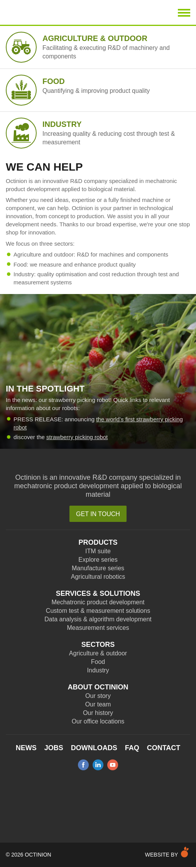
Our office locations (98, 721)
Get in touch (98, 514)
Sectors (98, 644)
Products (97, 542)
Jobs (53, 748)
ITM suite (98, 551)
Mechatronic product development (97, 602)
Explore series (97, 559)
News (26, 748)
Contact (164, 748)
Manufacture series (98, 568)
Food (98, 661)
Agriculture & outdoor (98, 653)
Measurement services (98, 627)
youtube (112, 764)
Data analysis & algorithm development (97, 619)
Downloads (94, 748)
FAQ (132, 748)
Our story (98, 696)
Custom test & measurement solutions (98, 610)
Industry (98, 670)
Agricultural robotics (98, 576)
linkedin (98, 764)
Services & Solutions (98, 593)
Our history (98, 713)
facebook (83, 764)
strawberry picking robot (77, 437)
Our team (98, 704)
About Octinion (98, 687)
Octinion (48, 12)
